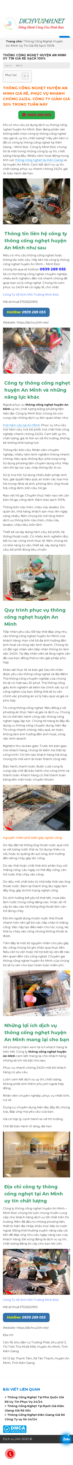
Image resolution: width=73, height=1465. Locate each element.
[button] (23, 76)
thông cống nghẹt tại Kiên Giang (39, 160)
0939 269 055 (39, 115)
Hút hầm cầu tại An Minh (21, 425)
